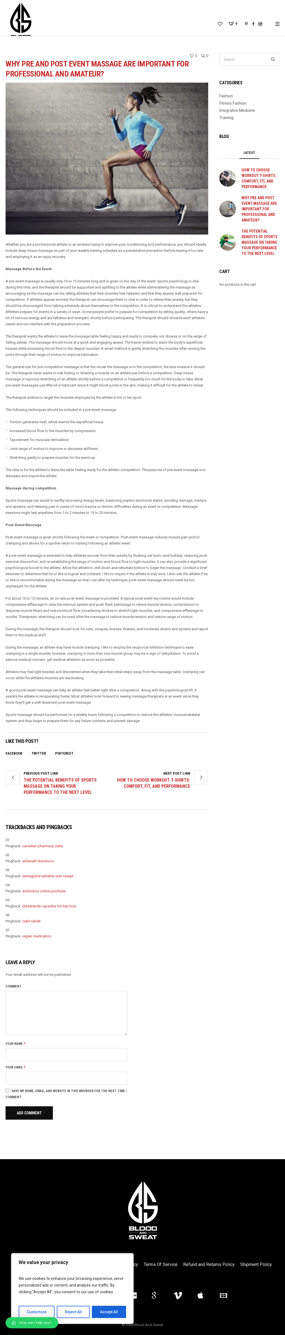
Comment (13, 986)
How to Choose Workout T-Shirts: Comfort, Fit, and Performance (153, 783)
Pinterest (64, 753)
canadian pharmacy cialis (42, 846)
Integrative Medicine (237, 110)
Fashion (226, 96)
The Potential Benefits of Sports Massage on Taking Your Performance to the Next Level (60, 786)
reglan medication (36, 936)
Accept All (109, 1312)
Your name (15, 1044)
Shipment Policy (256, 1264)
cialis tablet (31, 921)
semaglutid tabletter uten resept (47, 876)
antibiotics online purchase (44, 891)
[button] (32, 1322)
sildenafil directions (38, 861)
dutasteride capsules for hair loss (49, 906)
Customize (36, 1312)
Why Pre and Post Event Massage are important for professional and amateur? (259, 209)
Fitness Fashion (232, 103)
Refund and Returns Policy (209, 1264)
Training (226, 117)
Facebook (14, 753)
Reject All (73, 1312)
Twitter (38, 753)
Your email (16, 1067)
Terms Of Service (161, 1264)
